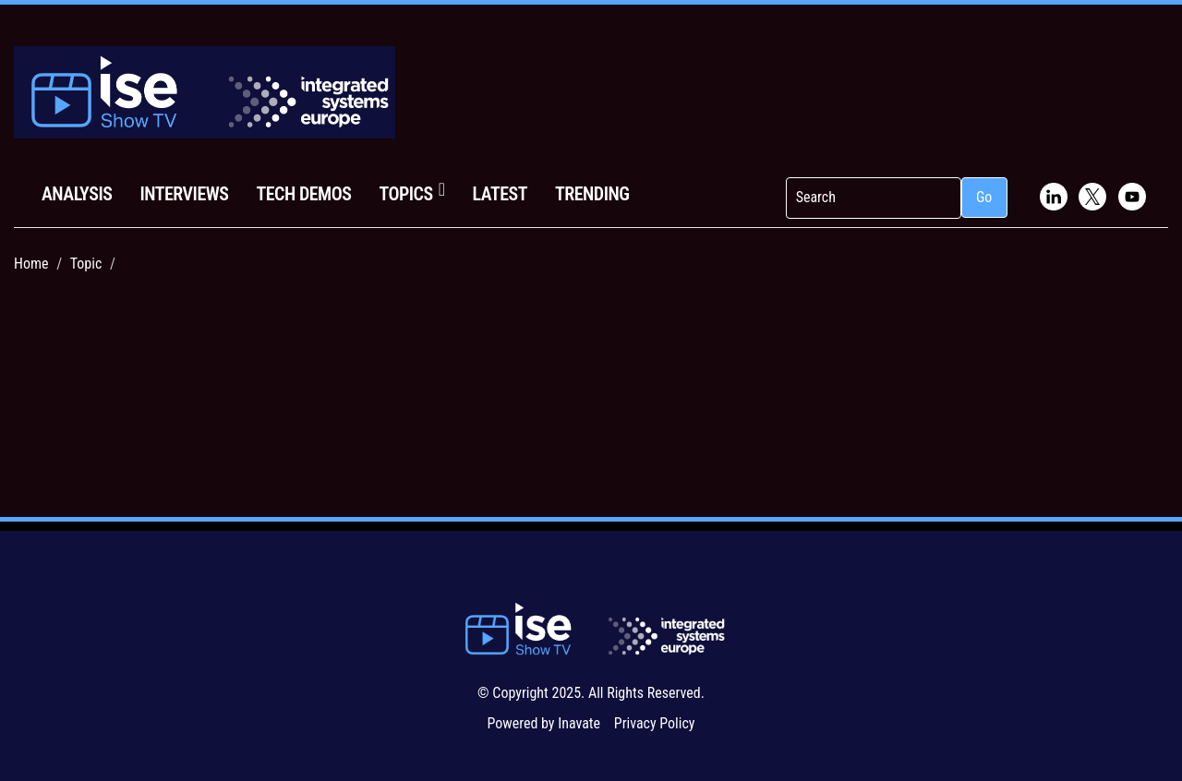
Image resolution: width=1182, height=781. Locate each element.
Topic (86, 263)
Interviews (183, 194)
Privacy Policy (654, 723)
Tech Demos (303, 194)
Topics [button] (411, 192)
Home (31, 263)
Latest (500, 194)
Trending (592, 194)
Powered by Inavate (543, 723)
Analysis (77, 194)
